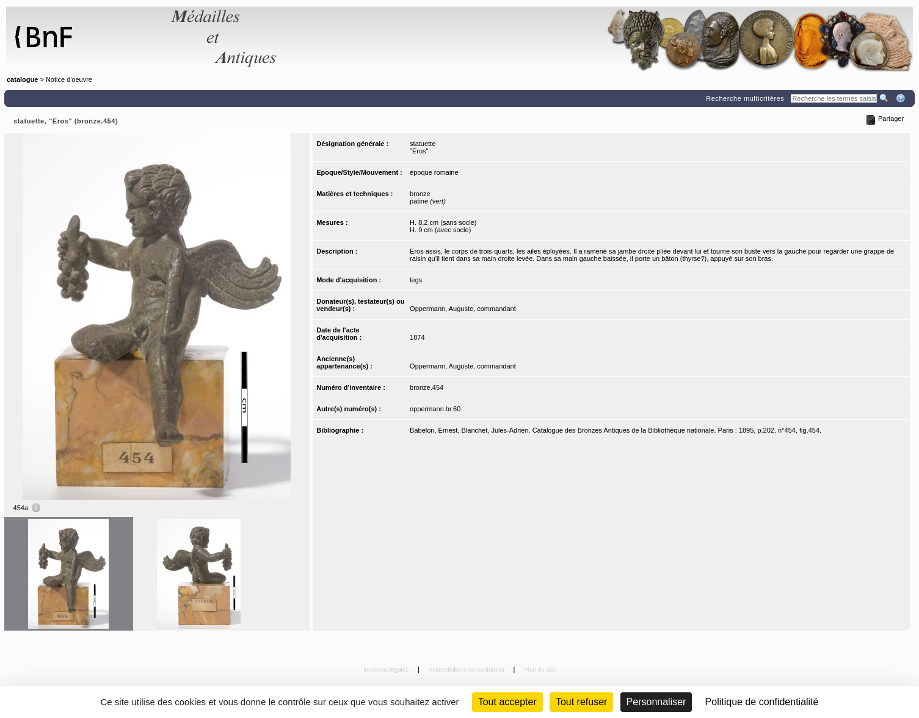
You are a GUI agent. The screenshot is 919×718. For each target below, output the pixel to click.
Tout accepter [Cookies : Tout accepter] (507, 702)
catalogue (22, 79)
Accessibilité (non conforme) (467, 669)
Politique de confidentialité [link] (762, 702)
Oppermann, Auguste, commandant (463, 308)
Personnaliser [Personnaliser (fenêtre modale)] (656, 702)
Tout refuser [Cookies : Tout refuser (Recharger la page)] (581, 702)
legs (416, 280)
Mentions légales (386, 669)
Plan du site (540, 669)
